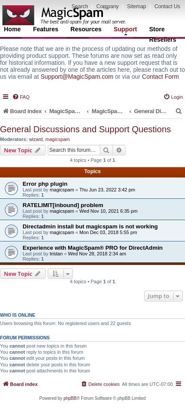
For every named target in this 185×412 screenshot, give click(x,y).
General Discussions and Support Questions (85, 129)
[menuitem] (21, 97)
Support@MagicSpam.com (76, 76)
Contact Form (160, 76)
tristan (56, 253)
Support (125, 30)
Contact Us (167, 6)
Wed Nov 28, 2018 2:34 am (97, 253)
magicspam (58, 139)
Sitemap (136, 6)
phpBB (69, 398)
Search (80, 6)
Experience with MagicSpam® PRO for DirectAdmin (93, 248)
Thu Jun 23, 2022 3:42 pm (107, 189)
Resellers (162, 39)
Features (45, 29)
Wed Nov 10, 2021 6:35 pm (108, 211)
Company (107, 6)
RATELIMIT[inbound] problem (63, 205)
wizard (36, 139)
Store (157, 29)
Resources (86, 29)
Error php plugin (45, 184)
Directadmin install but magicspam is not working (90, 226)
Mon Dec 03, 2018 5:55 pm (108, 232)
